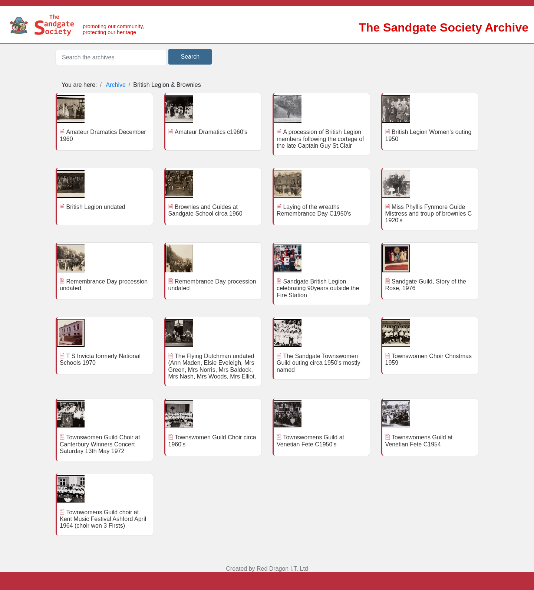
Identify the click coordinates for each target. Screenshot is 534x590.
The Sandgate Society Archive (443, 27)
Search (190, 56)
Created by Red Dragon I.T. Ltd (267, 569)
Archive (116, 85)
